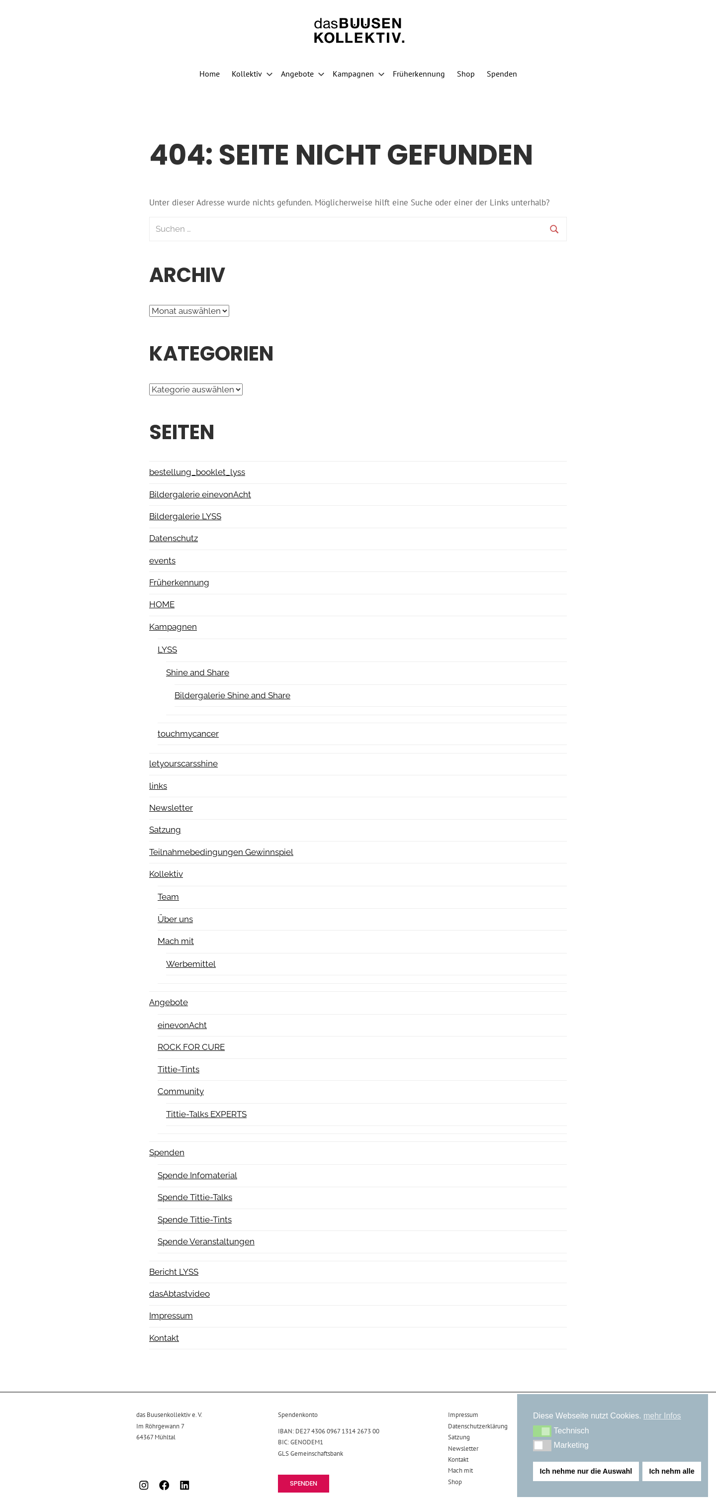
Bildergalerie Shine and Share (232, 695)
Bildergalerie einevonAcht (200, 494)
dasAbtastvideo (179, 1294)
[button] (542, 1430)
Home (209, 74)
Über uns (175, 919)
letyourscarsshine (183, 763)
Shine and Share (197, 672)
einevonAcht (182, 1025)
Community (181, 1091)
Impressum (171, 1315)
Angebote (303, 74)
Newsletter (171, 808)
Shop (466, 74)
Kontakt (164, 1338)
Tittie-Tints (178, 1069)
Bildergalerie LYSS (185, 516)
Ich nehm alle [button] (672, 1471)
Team (168, 897)
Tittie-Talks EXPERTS (206, 1114)
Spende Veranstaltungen (206, 1241)
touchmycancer (188, 734)
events (162, 560)
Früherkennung (419, 74)
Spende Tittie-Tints (195, 1219)
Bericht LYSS (173, 1272)
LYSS (167, 650)
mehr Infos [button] (662, 1415)
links (158, 786)
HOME (162, 604)
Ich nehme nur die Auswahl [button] (586, 1471)
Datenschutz (173, 538)
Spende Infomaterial (197, 1175)
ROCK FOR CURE (191, 1047)
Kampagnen (359, 74)
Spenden (502, 74)
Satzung (165, 830)
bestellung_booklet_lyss (197, 472)
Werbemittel (191, 964)
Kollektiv (252, 74)
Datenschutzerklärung (478, 1426)
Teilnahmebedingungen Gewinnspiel (221, 852)
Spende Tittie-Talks (195, 1197)
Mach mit (176, 941)
